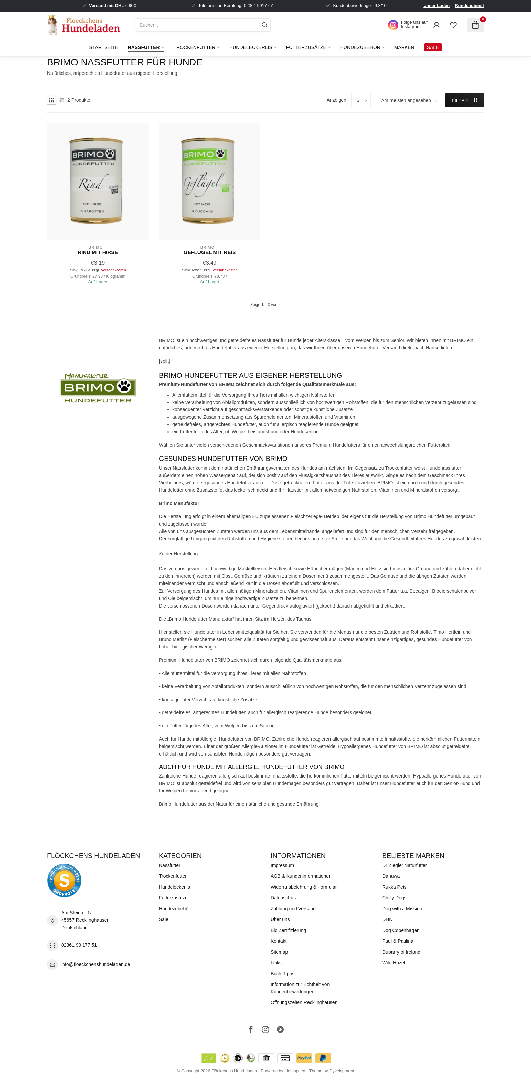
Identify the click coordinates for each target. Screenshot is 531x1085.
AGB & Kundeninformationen (301, 876)
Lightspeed (294, 1071)
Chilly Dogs (394, 897)
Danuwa (391, 876)
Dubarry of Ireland (401, 952)
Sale (163, 919)
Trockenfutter (195, 47)
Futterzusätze (306, 47)
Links (276, 962)
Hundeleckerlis (250, 47)
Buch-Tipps (282, 973)
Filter (464, 100)
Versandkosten (113, 270)
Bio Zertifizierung (288, 930)
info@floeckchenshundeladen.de (95, 964)
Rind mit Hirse (98, 252)
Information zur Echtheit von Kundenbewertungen (300, 988)
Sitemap (279, 952)
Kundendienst (469, 5)
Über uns (280, 919)
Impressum (282, 865)
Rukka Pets (394, 887)
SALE (433, 47)
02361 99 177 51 (79, 945)
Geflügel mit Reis (210, 252)
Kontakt (278, 941)
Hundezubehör (360, 47)
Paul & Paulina (397, 941)
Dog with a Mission (402, 908)
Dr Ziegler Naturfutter (404, 865)
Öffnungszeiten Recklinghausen (304, 1002)
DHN (387, 919)
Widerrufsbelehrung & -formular (304, 887)
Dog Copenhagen (401, 930)
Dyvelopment (341, 1071)
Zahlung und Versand (293, 908)
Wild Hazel (393, 962)
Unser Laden (436, 5)
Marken (404, 47)
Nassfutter (144, 47)
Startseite (103, 47)
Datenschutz (284, 897)
